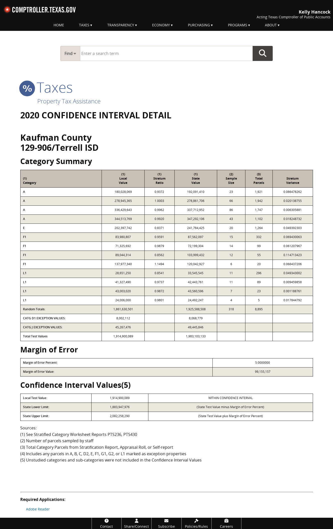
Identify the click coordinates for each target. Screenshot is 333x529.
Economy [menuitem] (161, 25)
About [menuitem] (271, 25)
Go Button (262, 53)
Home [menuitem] (59, 25)
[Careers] (226, 523)
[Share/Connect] (136, 523)
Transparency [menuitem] (120, 25)
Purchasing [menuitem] (199, 25)
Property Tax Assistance (69, 101)
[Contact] (107, 523)
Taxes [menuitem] (84, 25)
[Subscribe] (166, 523)
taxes (46, 87)
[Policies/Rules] (196, 523)
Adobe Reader (38, 509)
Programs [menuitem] (237, 25)
